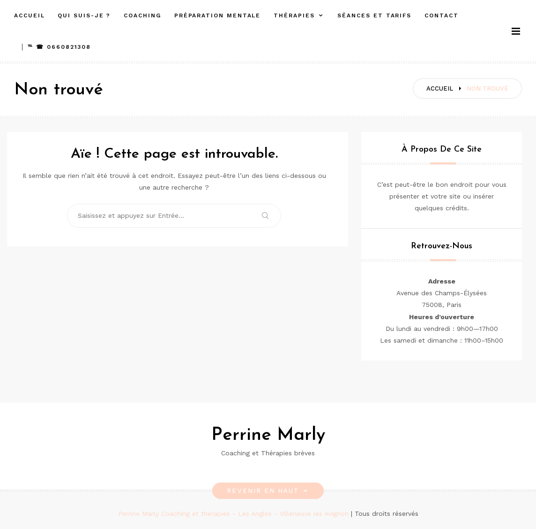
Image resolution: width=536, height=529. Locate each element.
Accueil (29, 15)
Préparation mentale (217, 15)
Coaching (142, 15)
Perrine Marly (268, 435)
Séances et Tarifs (374, 15)
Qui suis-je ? (84, 15)
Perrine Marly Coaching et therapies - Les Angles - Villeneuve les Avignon (234, 513)
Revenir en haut (268, 490)
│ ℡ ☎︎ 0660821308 (56, 47)
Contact (441, 15)
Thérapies (294, 15)
